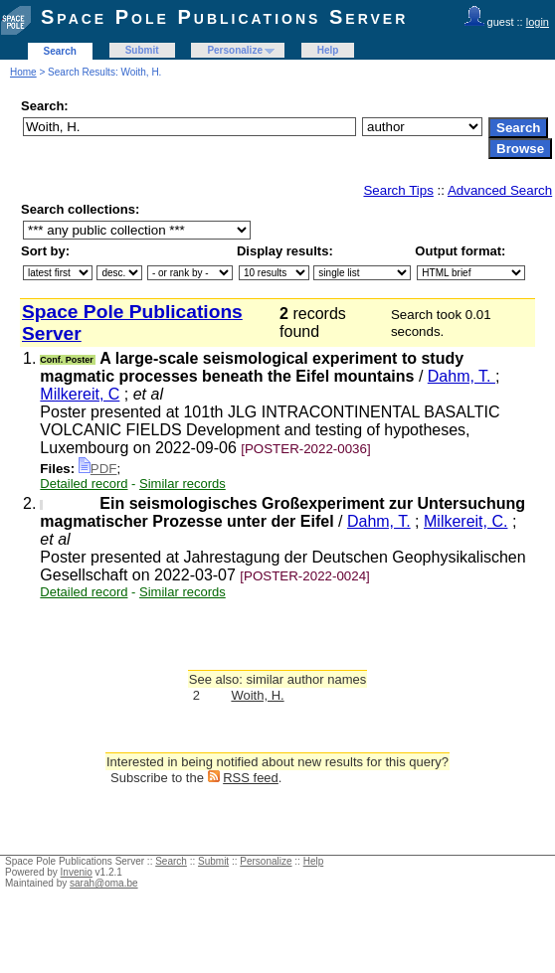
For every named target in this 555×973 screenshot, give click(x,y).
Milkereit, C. (465, 521)
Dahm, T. (461, 376)
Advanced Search (500, 190)
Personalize (235, 50)
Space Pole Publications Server (224, 17)
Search (60, 51)
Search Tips (398, 190)
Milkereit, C (79, 394)
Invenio (76, 872)
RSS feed (250, 777)
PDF (98, 468)
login (537, 22)
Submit (142, 50)
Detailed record (83, 483)
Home (23, 72)
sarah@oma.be (104, 883)
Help (328, 50)
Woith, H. (257, 695)
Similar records (182, 483)
